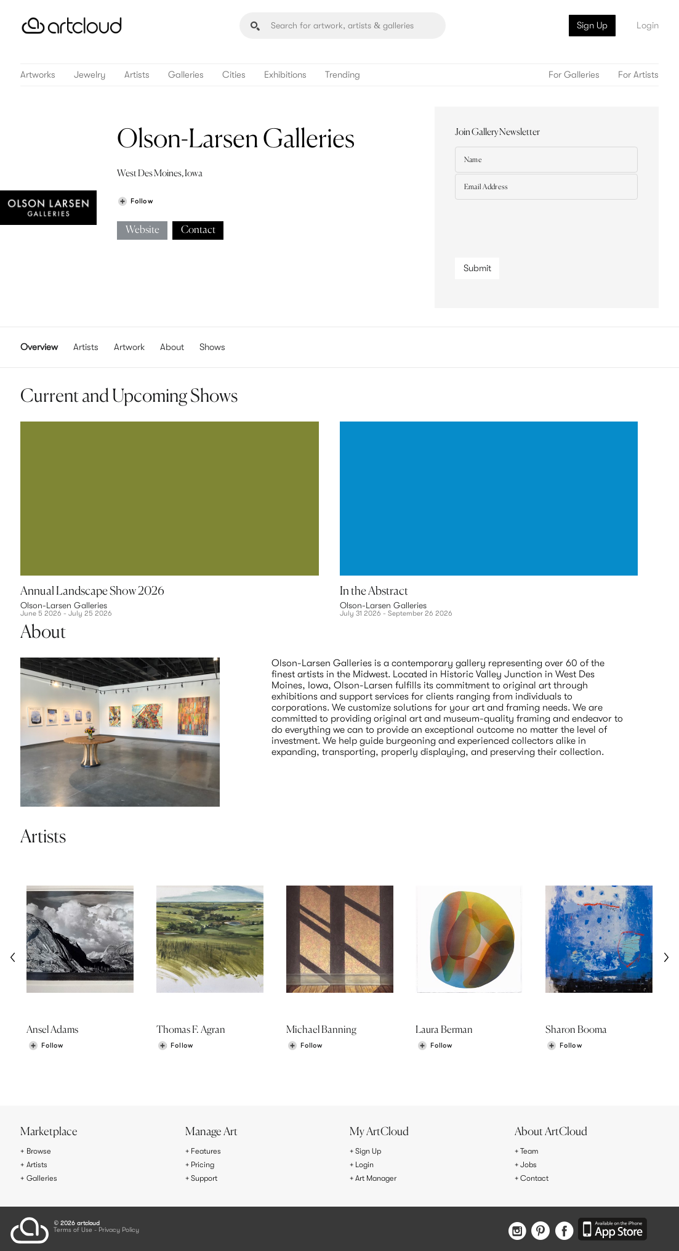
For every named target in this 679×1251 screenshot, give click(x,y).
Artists (137, 74)
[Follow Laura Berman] (434, 1047)
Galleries (186, 74)
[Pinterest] (534, 1228)
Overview (39, 346)
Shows (212, 346)
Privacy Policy (118, 1227)
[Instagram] (507, 1228)
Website (142, 230)
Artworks (37, 74)
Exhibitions (285, 74)
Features (207, 1152)
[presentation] (548, 226)
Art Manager (379, 1177)
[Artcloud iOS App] (613, 1227)
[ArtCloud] (71, 25)
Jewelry (90, 74)
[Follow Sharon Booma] (564, 1047)
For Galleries (574, 74)
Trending (342, 74)
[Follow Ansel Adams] (45, 1047)
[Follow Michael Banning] (305, 1047)
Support (206, 1177)
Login (648, 25)
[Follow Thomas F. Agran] (175, 1047)
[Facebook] (562, 1228)
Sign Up (592, 25)
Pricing (204, 1164)
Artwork (129, 346)
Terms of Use (73, 1227)
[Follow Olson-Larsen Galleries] (135, 201)
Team (531, 1152)
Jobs (530, 1164)
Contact (198, 230)
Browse (40, 1152)
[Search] (342, 25)
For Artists (638, 74)
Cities (234, 74)
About (172, 346)
